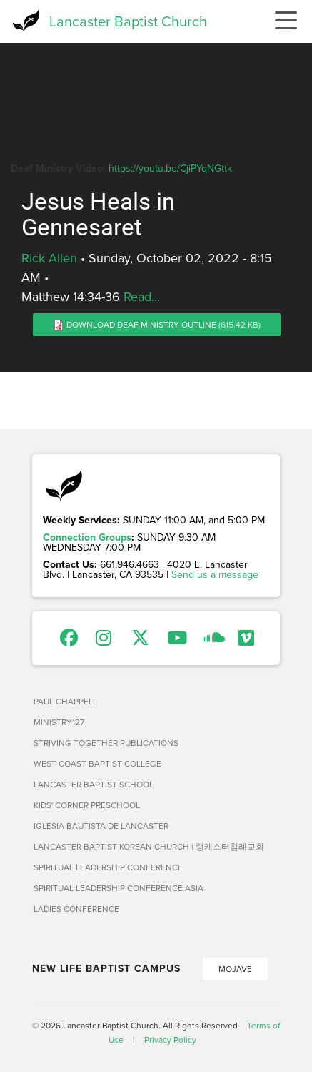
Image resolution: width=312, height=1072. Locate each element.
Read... (142, 296)
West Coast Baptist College (97, 763)
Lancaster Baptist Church (128, 21)
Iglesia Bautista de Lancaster (101, 826)
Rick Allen (49, 258)
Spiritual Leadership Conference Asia (118, 888)
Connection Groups (87, 537)
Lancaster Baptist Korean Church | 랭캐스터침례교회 (149, 846)
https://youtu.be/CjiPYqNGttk (170, 168)
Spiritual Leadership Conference (108, 867)
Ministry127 (59, 722)
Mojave (235, 969)
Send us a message (214, 574)
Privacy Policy (170, 1039)
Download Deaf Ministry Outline (141, 324)
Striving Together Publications (106, 743)
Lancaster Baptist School (94, 784)
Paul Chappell (65, 701)
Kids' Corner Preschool (87, 805)
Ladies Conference (76, 909)
